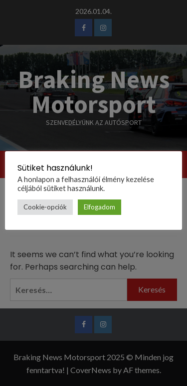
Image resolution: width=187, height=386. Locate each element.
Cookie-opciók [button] (45, 207)
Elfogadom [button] (99, 207)
